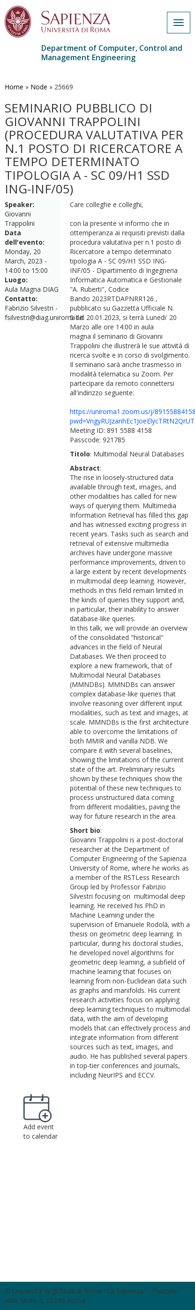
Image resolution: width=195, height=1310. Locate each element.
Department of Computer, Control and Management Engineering (111, 53)
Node (38, 86)
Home (14, 86)
